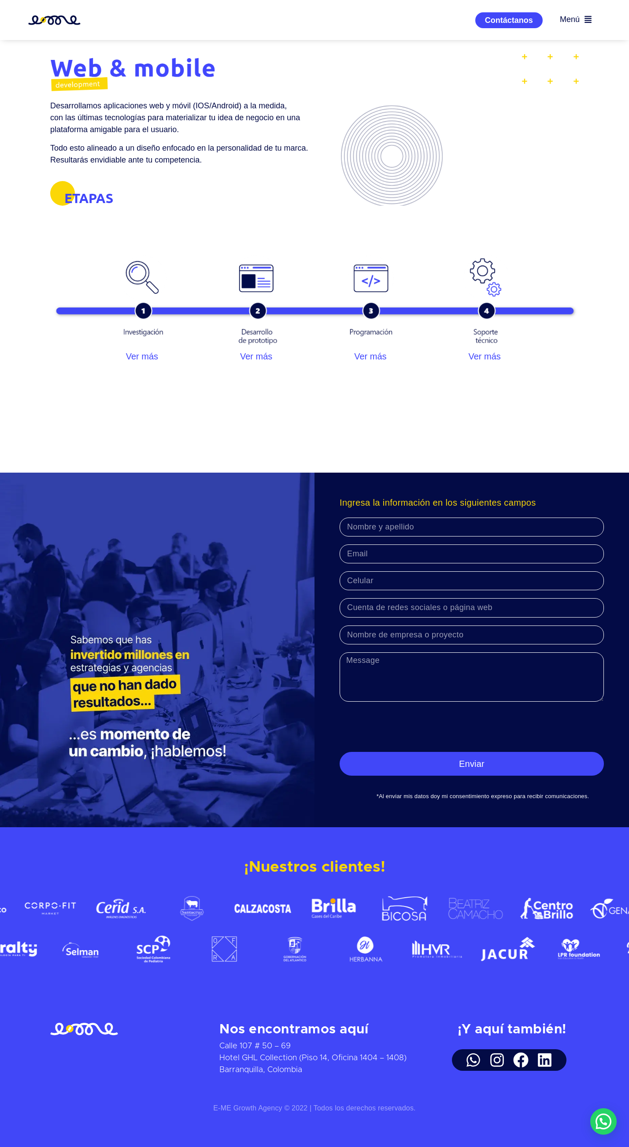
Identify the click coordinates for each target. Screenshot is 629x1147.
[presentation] (407, 727)
